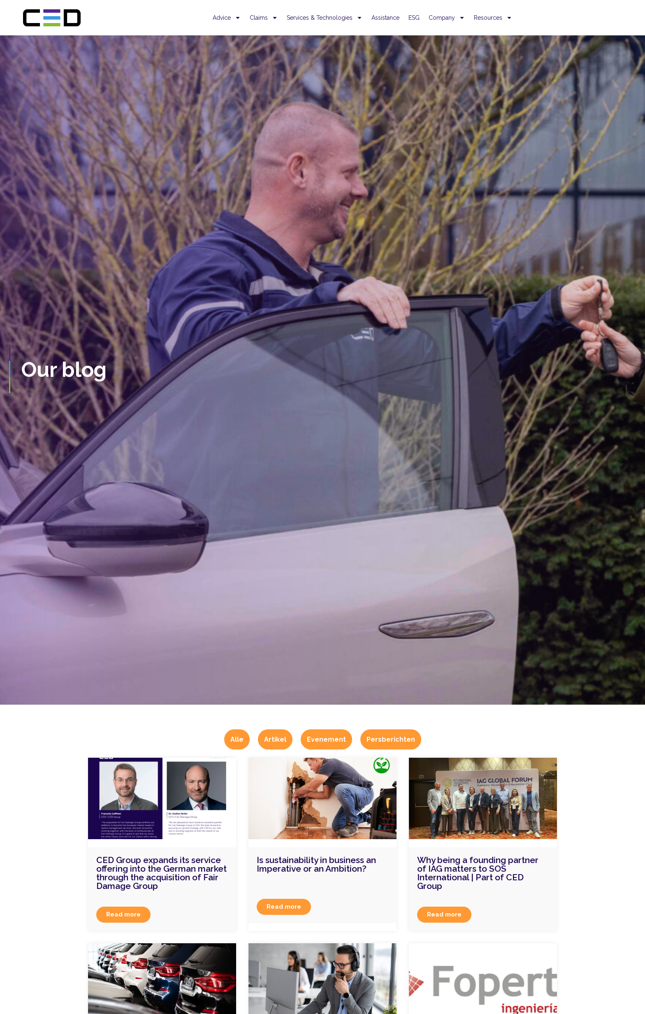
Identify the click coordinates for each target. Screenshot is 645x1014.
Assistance (385, 17)
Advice (227, 18)
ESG (414, 17)
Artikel (275, 739)
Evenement (326, 739)
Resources (493, 18)
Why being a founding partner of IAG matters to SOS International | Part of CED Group (477, 873)
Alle (237, 739)
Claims (264, 18)
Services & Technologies (324, 18)
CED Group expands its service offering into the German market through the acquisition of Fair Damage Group (161, 873)
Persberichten (391, 739)
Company (447, 18)
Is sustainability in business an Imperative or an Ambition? (316, 864)
